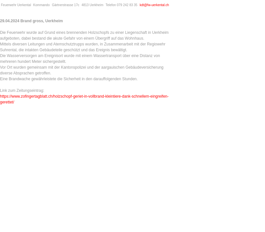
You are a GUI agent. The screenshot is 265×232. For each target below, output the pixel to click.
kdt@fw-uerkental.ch (154, 5)
